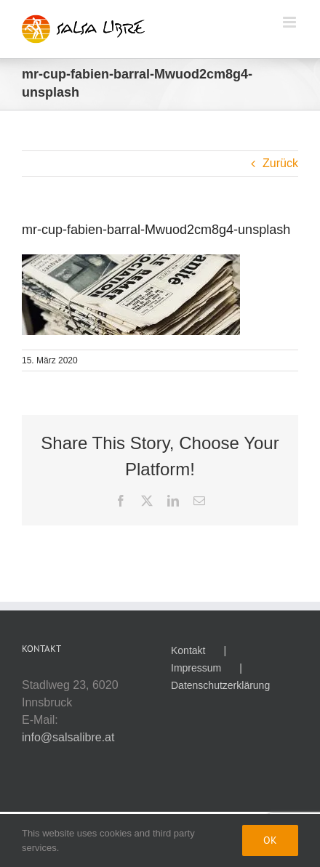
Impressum (196, 668)
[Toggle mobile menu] (290, 22)
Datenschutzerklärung (220, 685)
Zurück (280, 163)
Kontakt (188, 650)
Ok (270, 840)
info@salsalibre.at (68, 737)
